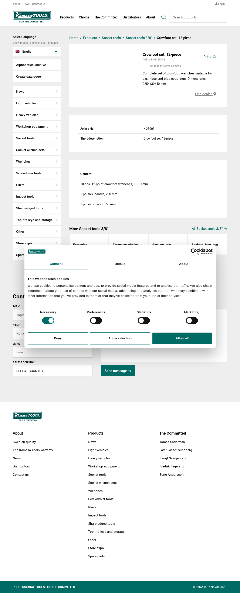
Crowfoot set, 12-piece (174, 37)
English (24, 51)
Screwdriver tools (28, 173)
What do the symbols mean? (166, 65)
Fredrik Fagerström (173, 466)
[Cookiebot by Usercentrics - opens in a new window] (194, 251)
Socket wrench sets (30, 150)
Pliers (20, 185)
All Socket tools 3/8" (209, 228)
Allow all (182, 338)
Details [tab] (120, 264)
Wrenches (23, 161)
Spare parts (96, 556)
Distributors (132, 17)
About (16, 4)
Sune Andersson (171, 474)
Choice (84, 17)
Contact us (38, 4)
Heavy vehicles (27, 115)
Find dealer (205, 94)
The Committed (106, 17)
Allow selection (120, 338)
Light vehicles (26, 103)
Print (209, 56)
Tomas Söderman (172, 442)
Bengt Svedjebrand (173, 458)
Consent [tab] (56, 264)
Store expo (24, 243)
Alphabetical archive (31, 65)
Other (20, 231)
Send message (118, 370)
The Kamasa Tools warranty (33, 450)
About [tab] (184, 264)
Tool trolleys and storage (34, 220)
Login (220, 4)
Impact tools (25, 196)
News (26, 4)
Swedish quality (24, 442)
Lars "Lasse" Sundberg (175, 450)
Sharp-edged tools (29, 208)
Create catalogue (28, 76)
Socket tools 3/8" (141, 37)
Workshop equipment (32, 126)
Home (75, 37)
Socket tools (25, 138)
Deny (58, 338)
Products (67, 17)
